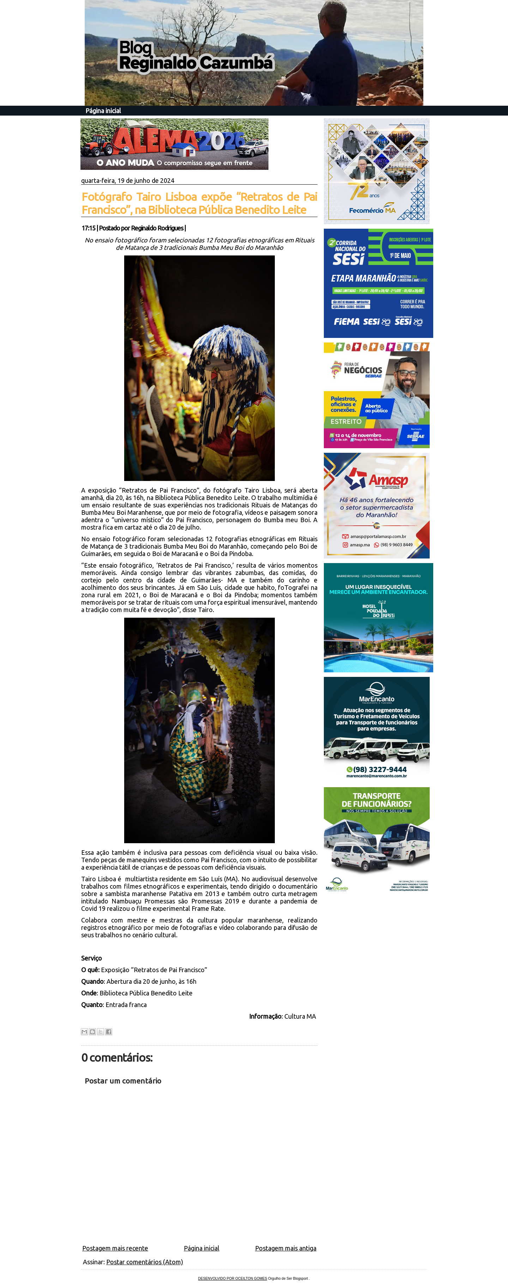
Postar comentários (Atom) (144, 1261)
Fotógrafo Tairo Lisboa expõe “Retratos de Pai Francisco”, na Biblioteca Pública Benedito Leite (199, 203)
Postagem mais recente (115, 1248)
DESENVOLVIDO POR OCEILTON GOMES (232, 1278)
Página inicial (103, 110)
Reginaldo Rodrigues (157, 228)
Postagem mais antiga (285, 1248)
